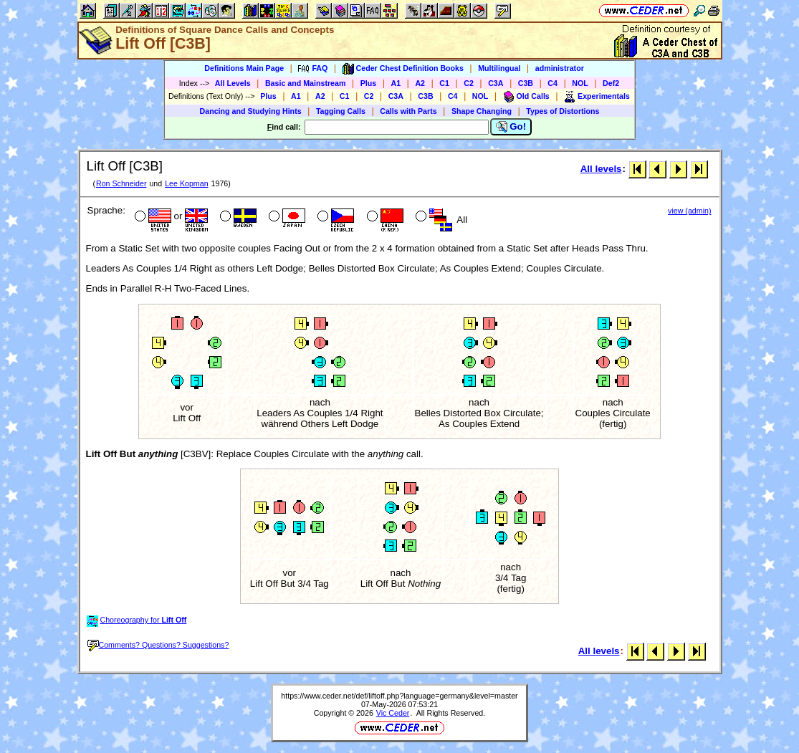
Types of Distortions (562, 111)
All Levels (233, 83)
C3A (495, 83)
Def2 (611, 83)
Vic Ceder (393, 713)
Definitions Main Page (244, 68)
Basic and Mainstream (305, 83)
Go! (511, 127)
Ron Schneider (121, 183)
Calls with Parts (408, 111)
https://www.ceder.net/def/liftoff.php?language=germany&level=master (399, 695)
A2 (420, 83)
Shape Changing (481, 111)
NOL (580, 83)
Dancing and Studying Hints (251, 111)
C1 (444, 83)
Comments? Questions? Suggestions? (158, 645)
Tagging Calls (340, 111)
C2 (469, 83)
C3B (525, 83)
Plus (368, 83)
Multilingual (499, 68)
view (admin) (689, 210)
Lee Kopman (186, 183)
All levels (601, 168)
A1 (396, 83)
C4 (552, 83)
